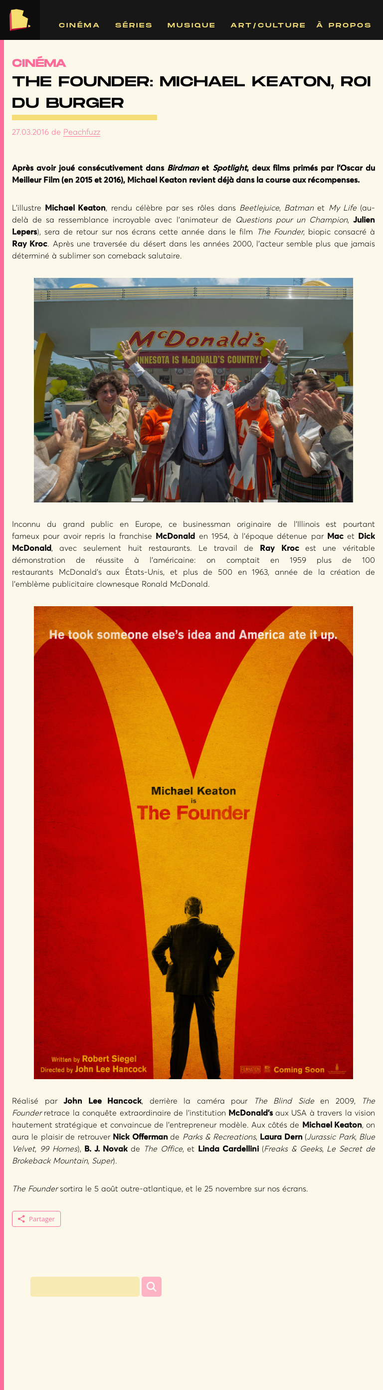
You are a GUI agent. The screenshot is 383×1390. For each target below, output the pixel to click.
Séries (134, 25)
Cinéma (80, 25)
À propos (344, 25)
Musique (192, 25)
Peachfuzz (81, 132)
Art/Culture (268, 25)
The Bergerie (20, 20)
